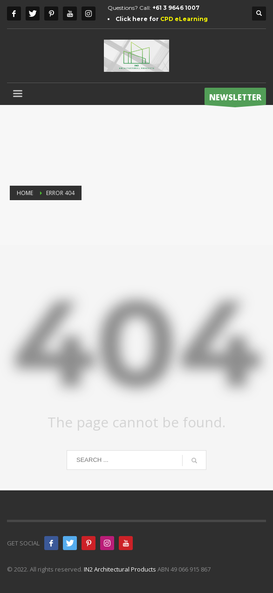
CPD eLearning (184, 18)
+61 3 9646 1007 (175, 7)
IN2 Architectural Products (120, 569)
